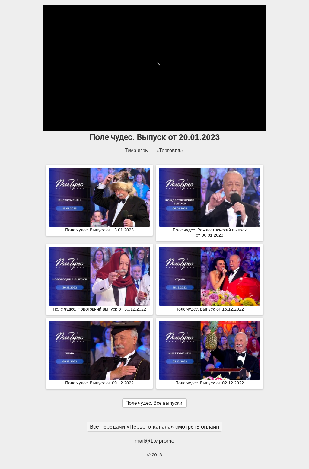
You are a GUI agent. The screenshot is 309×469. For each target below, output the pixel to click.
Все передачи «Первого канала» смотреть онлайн (154, 426)
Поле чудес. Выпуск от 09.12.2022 (99, 380)
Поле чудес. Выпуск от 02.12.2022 (209, 380)
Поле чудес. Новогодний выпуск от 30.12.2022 (99, 306)
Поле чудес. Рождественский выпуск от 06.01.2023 (209, 230)
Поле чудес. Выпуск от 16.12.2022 (209, 306)
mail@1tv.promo (154, 441)
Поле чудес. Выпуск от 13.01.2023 (99, 227)
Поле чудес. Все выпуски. (154, 403)
